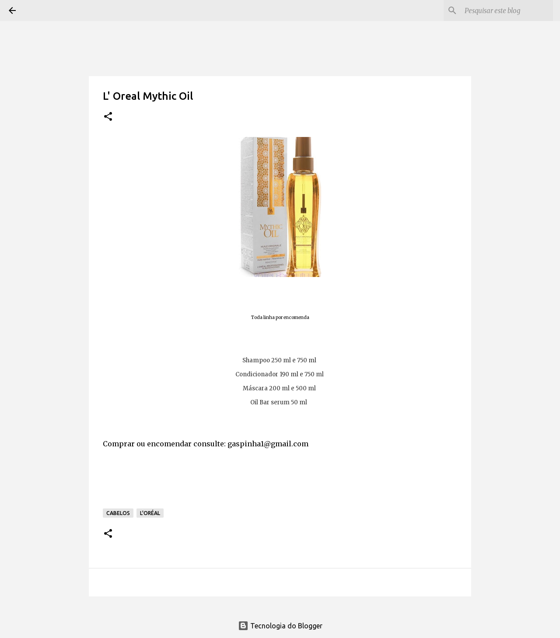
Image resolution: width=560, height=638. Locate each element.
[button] (108, 117)
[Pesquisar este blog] (507, 10)
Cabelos (118, 513)
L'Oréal (150, 513)
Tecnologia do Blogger (280, 626)
